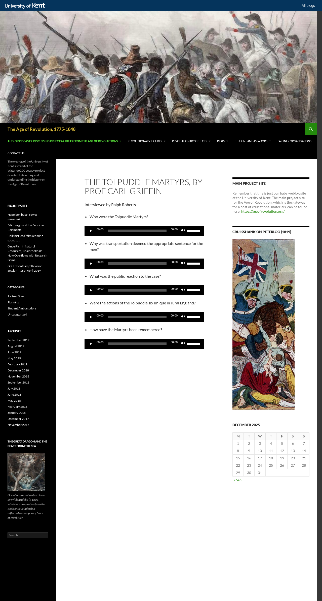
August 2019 (16, 346)
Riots (221, 141)
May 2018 (14, 400)
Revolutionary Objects (189, 141)
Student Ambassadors (251, 141)
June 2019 (14, 352)
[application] (144, 231)
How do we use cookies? (183, 595)
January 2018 (17, 413)
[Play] (91, 230)
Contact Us (16, 153)
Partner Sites (16, 296)
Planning (13, 302)
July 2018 (14, 388)
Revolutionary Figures (145, 141)
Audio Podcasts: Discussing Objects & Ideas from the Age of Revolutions (63, 141)
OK (247, 595)
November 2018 (18, 376)
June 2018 (14, 394)
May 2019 (14, 358)
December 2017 (18, 419)
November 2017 (18, 425)
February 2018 (17, 406)
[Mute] (183, 230)
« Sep (238, 480)
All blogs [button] (308, 6)
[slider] (137, 231)
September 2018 (18, 382)
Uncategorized (17, 314)
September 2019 (18, 340)
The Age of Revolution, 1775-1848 (41, 129)
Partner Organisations (294, 141)
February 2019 (17, 364)
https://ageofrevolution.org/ (263, 211)
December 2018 (18, 370)
